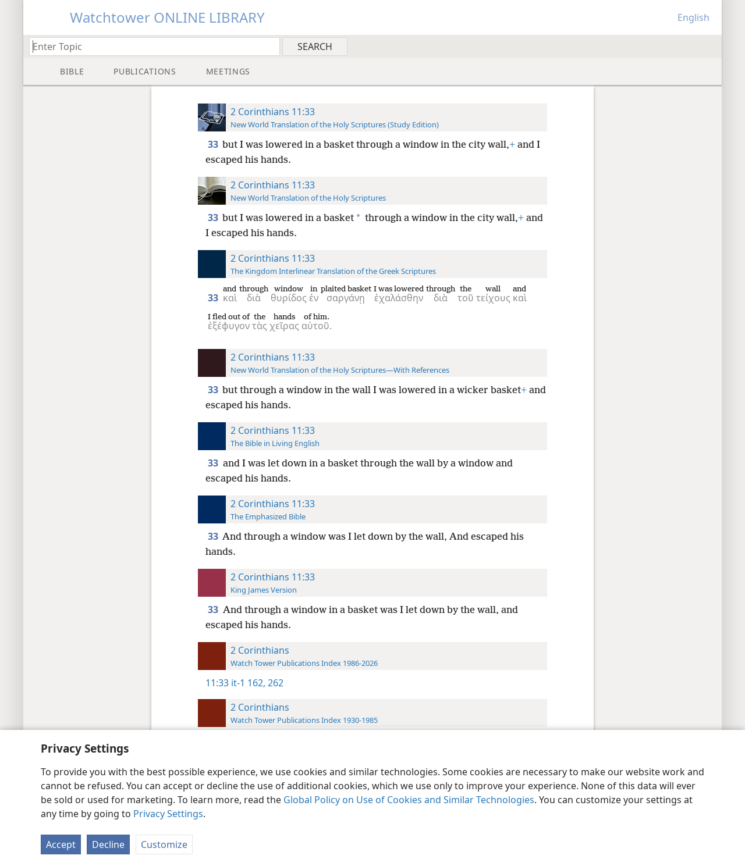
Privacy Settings (168, 813)
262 (274, 682)
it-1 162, (248, 682)
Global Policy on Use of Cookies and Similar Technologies (408, 799)
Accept (61, 844)
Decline (108, 844)
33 (214, 144)
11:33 (217, 682)
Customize (164, 844)
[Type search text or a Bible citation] (149, 46)
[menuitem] (708, 46)
